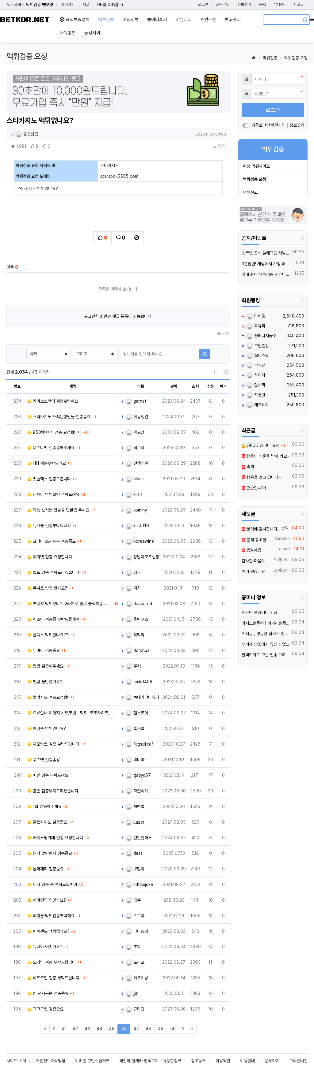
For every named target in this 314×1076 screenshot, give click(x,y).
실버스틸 (257, 355)
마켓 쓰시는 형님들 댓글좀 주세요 (58, 510)
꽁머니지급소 (261, 335)
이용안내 (247, 1060)
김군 (133, 572)
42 (75, 1028)
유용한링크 (172, 1060)
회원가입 (222, 4)
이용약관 (223, 1060)
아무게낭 (136, 977)
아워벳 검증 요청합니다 (50, 556)
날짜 (173, 386)
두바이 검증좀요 (44, 650)
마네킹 (255, 316)
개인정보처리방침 (50, 1060)
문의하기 (272, 1060)
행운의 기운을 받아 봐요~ (265, 456)
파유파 (255, 325)
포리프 (134, 962)
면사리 (255, 384)
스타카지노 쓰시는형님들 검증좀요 (59, 416)
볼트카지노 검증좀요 (47, 822)
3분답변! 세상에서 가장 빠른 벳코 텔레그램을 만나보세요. (267, 263)
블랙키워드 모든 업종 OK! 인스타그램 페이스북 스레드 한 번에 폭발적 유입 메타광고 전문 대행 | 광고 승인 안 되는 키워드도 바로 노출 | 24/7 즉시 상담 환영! (266, 654)
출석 (248, 466)
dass (134, 853)
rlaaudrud (138, 603)
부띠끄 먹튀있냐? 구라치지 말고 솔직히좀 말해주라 (69, 603)
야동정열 (136, 416)
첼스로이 (136, 712)
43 (87, 1028)
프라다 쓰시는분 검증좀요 (52, 541)
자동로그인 (260, 125)
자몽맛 (255, 395)
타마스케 (136, 931)
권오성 (134, 432)
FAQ (262, 4)
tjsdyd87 (138, 775)
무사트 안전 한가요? (47, 588)
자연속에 (136, 790)
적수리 (134, 447)
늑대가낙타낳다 (142, 697)
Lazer (134, 822)
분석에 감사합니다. (260, 529)
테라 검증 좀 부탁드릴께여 (52, 884)
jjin (132, 993)
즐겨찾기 (68, 4)
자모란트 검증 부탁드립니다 (53, 744)
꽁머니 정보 (254, 597)
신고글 (298, 4)
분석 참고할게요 (257, 539)
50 (173, 1028)
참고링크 (198, 1060)
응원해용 (251, 550)
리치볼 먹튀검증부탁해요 (51, 915)
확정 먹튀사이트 (256, 166)
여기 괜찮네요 (253, 571)
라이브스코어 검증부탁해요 (53, 401)
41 (63, 1028)
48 (148, 1028)
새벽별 (134, 806)
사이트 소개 (16, 1060)
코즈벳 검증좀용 (44, 759)
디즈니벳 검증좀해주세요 (51, 447)
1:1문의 (279, 4)
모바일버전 (298, 1060)
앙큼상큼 (26, 134)
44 (99, 1028)
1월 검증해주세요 (45, 806)
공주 (133, 900)
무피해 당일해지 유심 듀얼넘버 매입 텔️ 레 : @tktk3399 (266, 644)
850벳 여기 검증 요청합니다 (55, 432)
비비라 (134, 759)
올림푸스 (136, 619)
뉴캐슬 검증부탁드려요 (49, 525)
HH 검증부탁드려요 (47, 463)
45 (111, 1028)
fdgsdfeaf (139, 744)
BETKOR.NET (24, 19)
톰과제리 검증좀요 (45, 868)
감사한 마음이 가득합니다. (257, 560)
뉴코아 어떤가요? (45, 946)
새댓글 (248, 514)
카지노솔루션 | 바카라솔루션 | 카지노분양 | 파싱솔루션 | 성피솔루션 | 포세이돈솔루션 (266, 623)
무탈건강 (257, 345)
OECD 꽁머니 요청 (260, 445)
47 (136, 1028)
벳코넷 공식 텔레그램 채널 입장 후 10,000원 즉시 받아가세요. (266, 253)
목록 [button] (219, 146)
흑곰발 (134, 728)
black (134, 478)
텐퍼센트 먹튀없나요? (49, 931)
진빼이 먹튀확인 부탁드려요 (53, 494)
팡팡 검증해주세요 (45, 666)
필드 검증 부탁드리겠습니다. (54, 572)
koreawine (139, 541)
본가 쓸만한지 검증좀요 (50, 853)
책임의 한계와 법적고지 (139, 1060)
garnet (136, 401)
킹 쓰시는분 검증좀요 (48, 993)
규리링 (134, 1009)
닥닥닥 (134, 634)
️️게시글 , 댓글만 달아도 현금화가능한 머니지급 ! (266, 633)
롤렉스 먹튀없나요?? (48, 634)
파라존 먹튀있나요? (47, 728)
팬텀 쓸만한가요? (45, 681)
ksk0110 (137, 525)
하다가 (255, 375)
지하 (133, 588)
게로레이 (257, 404)
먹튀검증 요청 (296, 57)
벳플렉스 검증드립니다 (49, 478)
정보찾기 (244, 4)
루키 (133, 666)
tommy (136, 510)
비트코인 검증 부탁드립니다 (53, 977)
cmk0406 (138, 681)
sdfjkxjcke (139, 884)
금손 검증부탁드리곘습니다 (53, 790)
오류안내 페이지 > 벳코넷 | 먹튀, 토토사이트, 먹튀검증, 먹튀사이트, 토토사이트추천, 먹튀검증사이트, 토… (73, 712)
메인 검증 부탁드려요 (48, 775)
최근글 (248, 430)
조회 (195, 386)
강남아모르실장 (142, 556)
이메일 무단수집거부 (92, 1060)
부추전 (255, 365)
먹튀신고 (250, 192)
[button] (23, 93)
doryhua (137, 650)
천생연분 (136, 463)
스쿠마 (134, 915)
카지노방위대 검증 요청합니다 (55, 837)
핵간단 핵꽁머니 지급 (259, 612)
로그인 (203, 4)
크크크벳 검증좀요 (45, 1009)
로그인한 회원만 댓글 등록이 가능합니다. (118, 316)
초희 (133, 946)
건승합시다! (254, 488)
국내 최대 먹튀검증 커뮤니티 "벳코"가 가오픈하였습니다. (267, 274)
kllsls (134, 494)
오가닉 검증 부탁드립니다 (52, 962)
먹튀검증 (269, 57)
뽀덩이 (134, 868)
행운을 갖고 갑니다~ (261, 477)
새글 (85, 4)
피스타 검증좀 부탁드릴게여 (53, 619)
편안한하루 (138, 837)
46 (125, 1028)
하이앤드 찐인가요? (47, 900)
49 (160, 1028)
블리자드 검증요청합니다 (51, 697)
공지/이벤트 (254, 238)
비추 (223, 386)
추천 (210, 386)
